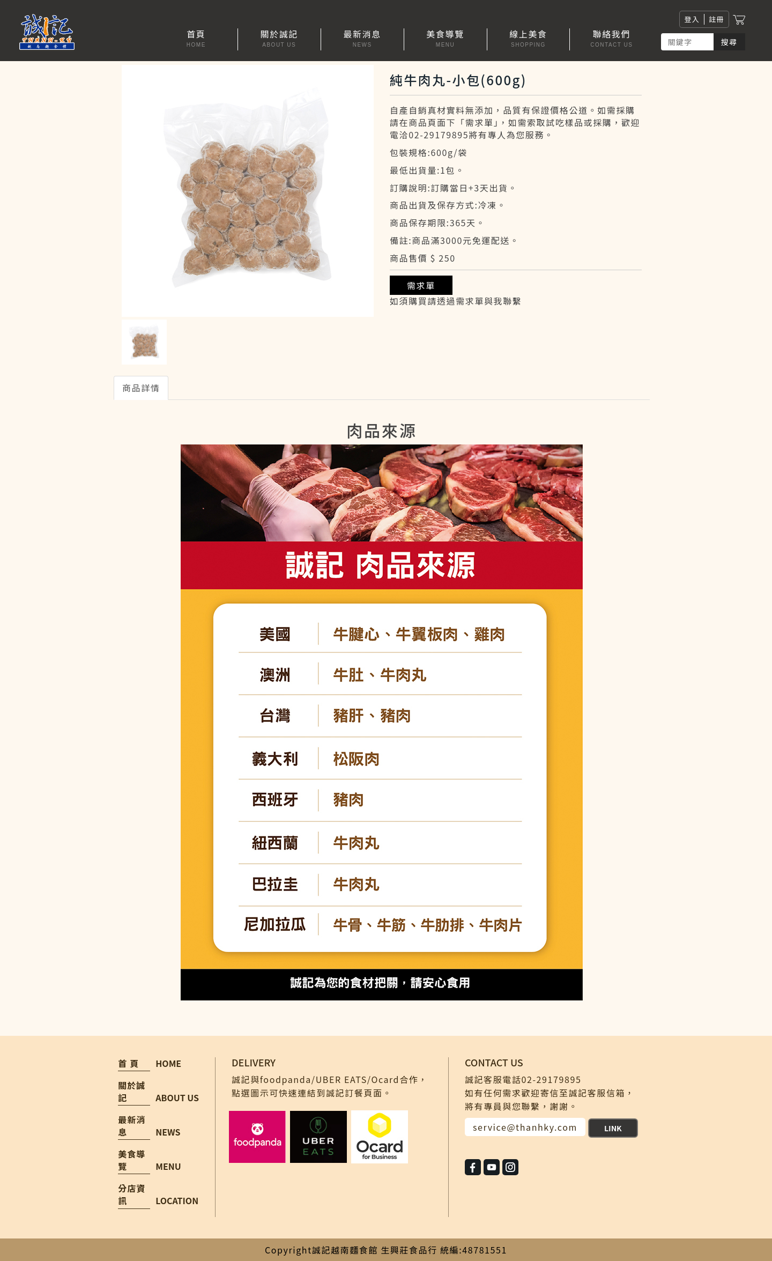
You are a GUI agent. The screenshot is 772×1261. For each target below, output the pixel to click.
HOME (168, 1063)
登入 (692, 19)
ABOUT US (177, 1097)
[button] (279, 39)
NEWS (167, 1131)
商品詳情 (141, 387)
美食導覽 (131, 1160)
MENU (168, 1166)
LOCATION (176, 1200)
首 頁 (128, 1063)
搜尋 (729, 41)
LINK (613, 1128)
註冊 (716, 19)
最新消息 (131, 1126)
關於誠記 (131, 1091)
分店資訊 (131, 1194)
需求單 (421, 285)
